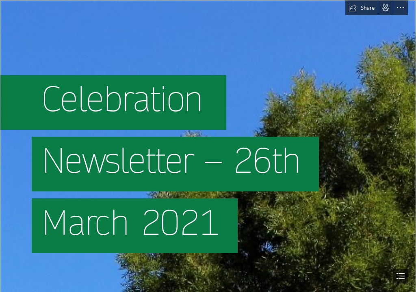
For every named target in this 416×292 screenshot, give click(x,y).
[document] (208, 146)
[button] (361, 7)
